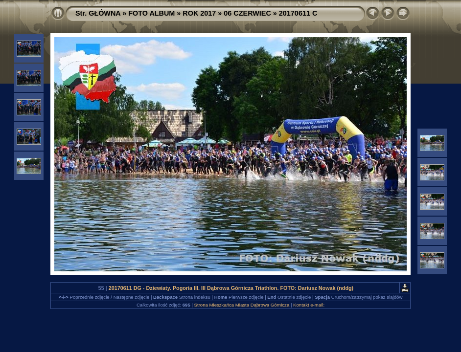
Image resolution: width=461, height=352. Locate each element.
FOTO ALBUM (151, 13)
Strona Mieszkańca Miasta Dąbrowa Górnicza (242, 305)
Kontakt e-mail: (308, 305)
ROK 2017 (199, 13)
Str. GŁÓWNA (97, 13)
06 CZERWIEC (247, 13)
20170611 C (298, 13)
